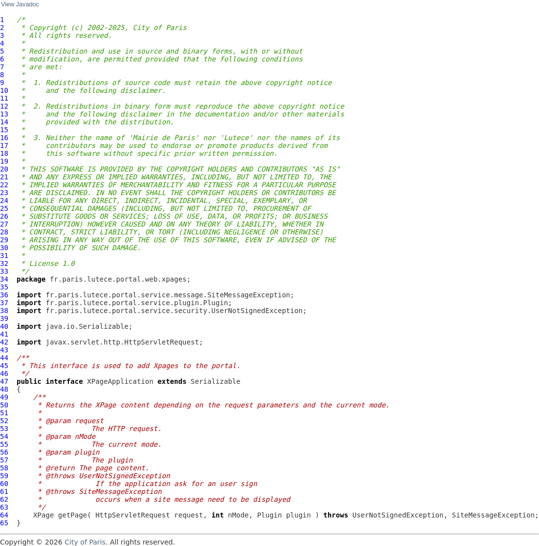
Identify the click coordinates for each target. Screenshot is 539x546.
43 (4, 350)
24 (4, 200)
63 (4, 507)
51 (4, 413)
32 (4, 263)
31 (4, 255)
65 (4, 523)
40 (4, 326)
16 (4, 138)
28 (4, 232)
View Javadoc (20, 4)
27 (4, 224)
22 (4, 185)
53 (4, 428)
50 (4, 405)
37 (4, 303)
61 (4, 491)
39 (4, 318)
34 (4, 279)
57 (4, 460)
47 (4, 381)
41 (4, 334)
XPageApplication (120, 381)
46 (4, 373)
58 (4, 468)
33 (4, 271)
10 (4, 90)
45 (4, 366)
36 (4, 295)
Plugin (269, 515)
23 (4, 193)
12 (4, 106)
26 (4, 216)
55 (4, 444)
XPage (43, 515)
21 (4, 177)
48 (4, 389)
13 (4, 114)
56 (4, 452)
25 (4, 208)
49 (4, 397)
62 (4, 499)
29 (4, 240)
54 (4, 436)
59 (4, 476)
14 (4, 122)
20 (4, 169)
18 (4, 153)
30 (4, 248)
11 (4, 98)
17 (4, 145)
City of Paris (84, 542)
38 (4, 311)
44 (4, 358)
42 (4, 342)
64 (4, 515)
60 (4, 484)
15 (4, 130)
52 (4, 421)
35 (4, 287)
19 (4, 161)
